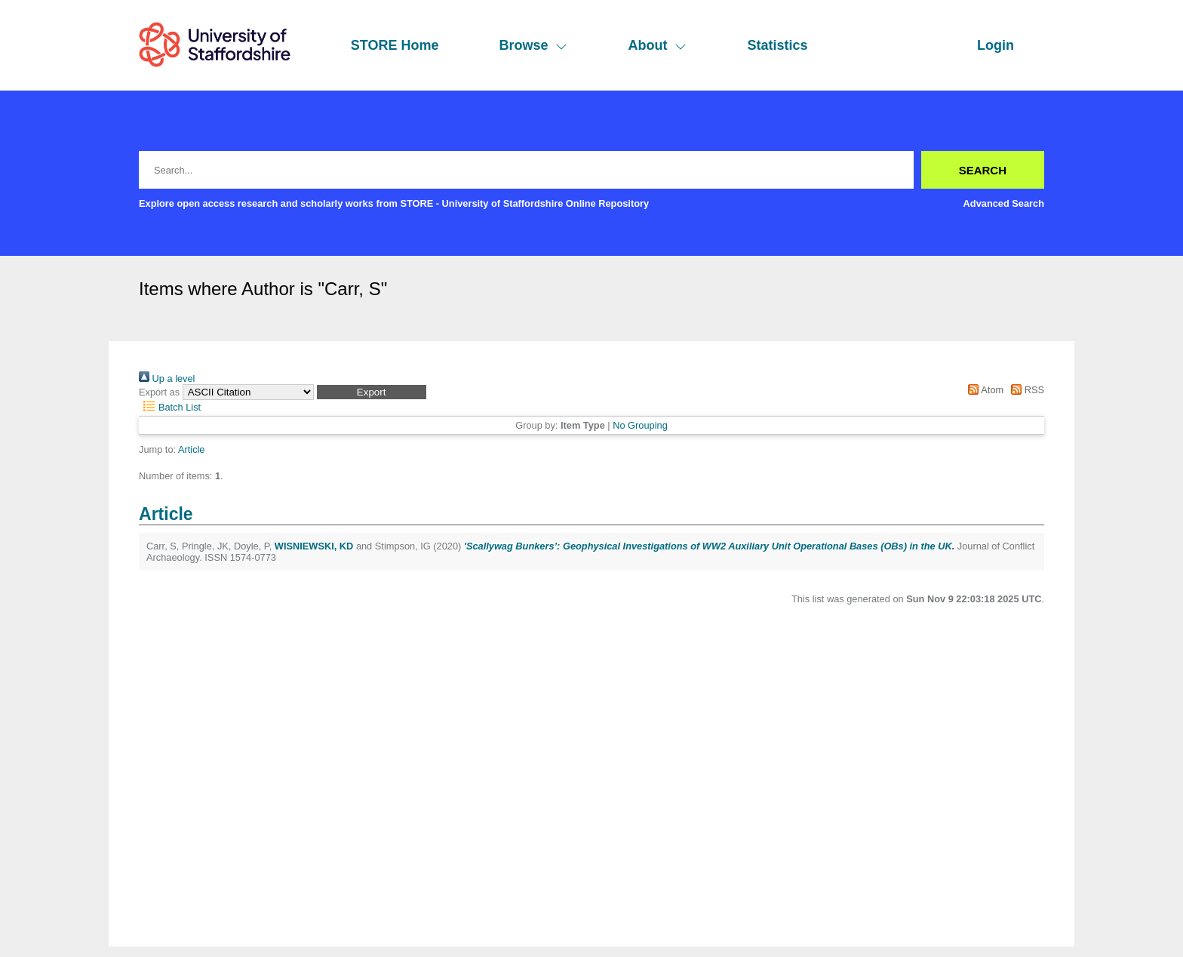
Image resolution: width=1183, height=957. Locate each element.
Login (995, 45)
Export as (159, 392)
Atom (983, 389)
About (657, 45)
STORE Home (395, 45)
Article (191, 449)
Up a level (167, 378)
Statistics (777, 45)
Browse (533, 45)
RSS (1025, 389)
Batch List (170, 407)
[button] (371, 392)
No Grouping (640, 425)
